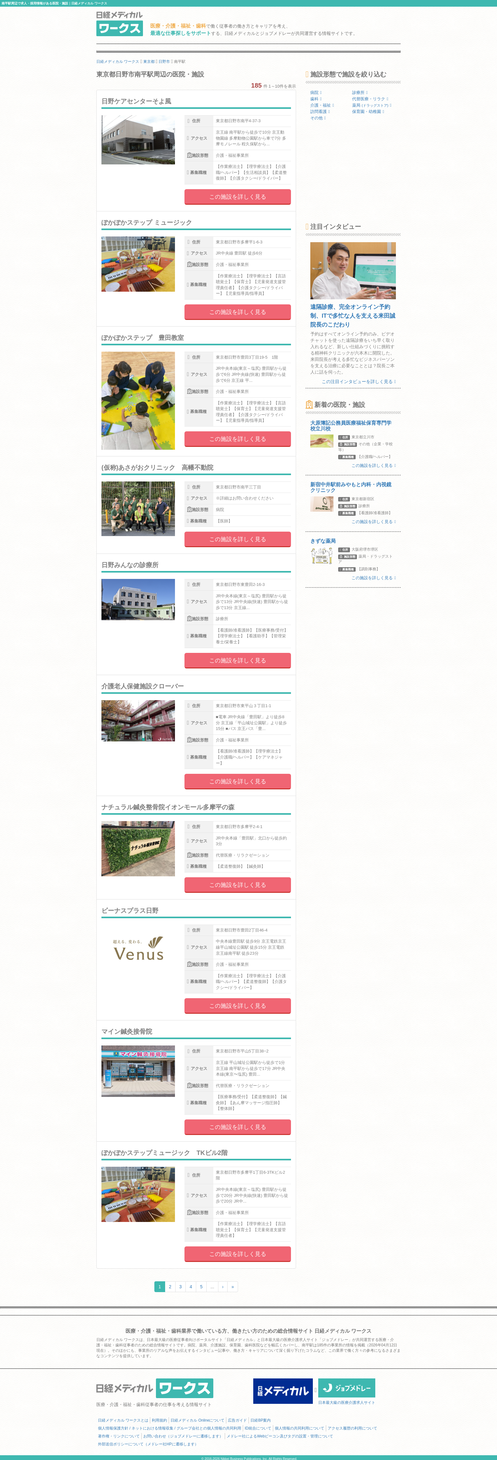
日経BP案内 (260, 1420)
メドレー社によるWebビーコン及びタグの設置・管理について (280, 1436)
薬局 (371, 105)
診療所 (360, 92)
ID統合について (258, 1428)
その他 (318, 118)
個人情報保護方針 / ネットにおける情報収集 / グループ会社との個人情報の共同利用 (169, 1428)
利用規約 (159, 1420)
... (212, 1286)
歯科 (316, 98)
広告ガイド (237, 1420)
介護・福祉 (322, 105)
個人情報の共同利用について (299, 1428)
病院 (316, 92)
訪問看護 (320, 111)
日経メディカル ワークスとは (123, 1420)
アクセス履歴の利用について (352, 1428)
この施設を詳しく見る (237, 197)
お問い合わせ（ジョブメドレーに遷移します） (183, 1436)
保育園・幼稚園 (368, 111)
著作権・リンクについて (119, 1436)
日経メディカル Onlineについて (197, 1420)
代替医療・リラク (370, 98)
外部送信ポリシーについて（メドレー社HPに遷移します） (148, 1444)
